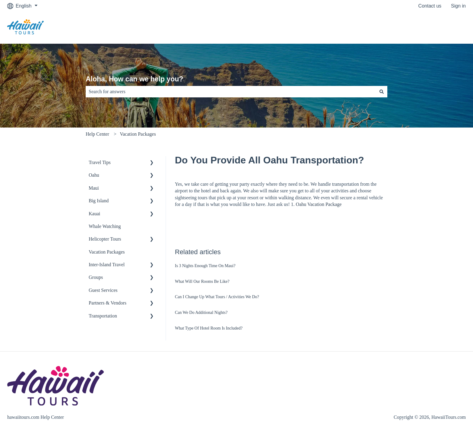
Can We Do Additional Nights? (201, 312)
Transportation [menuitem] (103, 315)
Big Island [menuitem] (99, 200)
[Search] (381, 91)
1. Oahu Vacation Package (316, 204)
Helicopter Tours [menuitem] (105, 239)
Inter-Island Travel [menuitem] (107, 264)
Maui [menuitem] (94, 188)
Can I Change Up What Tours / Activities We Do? (217, 297)
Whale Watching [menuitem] (105, 226)
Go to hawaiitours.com (436, 27)
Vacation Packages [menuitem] (107, 251)
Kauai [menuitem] (94, 213)
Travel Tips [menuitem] (100, 162)
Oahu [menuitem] (94, 175)
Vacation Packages (138, 134)
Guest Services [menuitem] (103, 290)
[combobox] (231, 91)
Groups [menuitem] (96, 277)
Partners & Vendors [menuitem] (107, 302)
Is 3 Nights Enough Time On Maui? (205, 266)
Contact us (429, 5)
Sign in (458, 5)
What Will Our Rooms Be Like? (202, 281)
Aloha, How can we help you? (134, 79)
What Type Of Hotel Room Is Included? (209, 328)
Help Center (97, 134)
